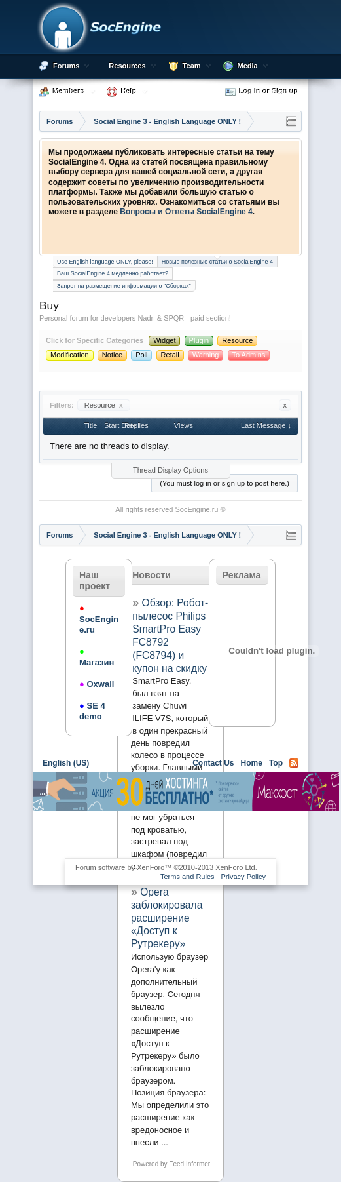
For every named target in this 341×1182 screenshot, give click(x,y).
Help (129, 91)
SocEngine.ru (196, 509)
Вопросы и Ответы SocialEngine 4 (186, 211)
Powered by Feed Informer (171, 1164)
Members (68, 91)
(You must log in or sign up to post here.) (224, 483)
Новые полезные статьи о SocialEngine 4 (217, 260)
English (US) (66, 763)
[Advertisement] (186, 833)
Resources (127, 65)
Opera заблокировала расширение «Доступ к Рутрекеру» (166, 917)
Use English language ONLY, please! (105, 261)
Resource (103, 405)
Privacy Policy (243, 876)
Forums (66, 65)
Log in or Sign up (261, 92)
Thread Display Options (170, 470)
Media (248, 65)
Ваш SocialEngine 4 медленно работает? (112, 273)
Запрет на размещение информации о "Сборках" (124, 286)
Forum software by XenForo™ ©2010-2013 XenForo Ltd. (166, 867)
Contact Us (213, 763)
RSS (293, 763)
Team (192, 65)
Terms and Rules (187, 876)
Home (251, 763)
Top (276, 763)
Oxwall (96, 684)
